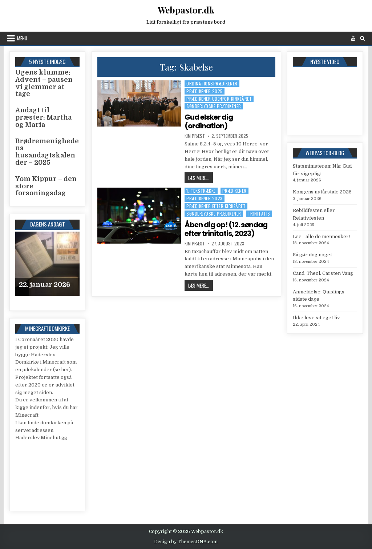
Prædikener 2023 (204, 198)
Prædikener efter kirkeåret (216, 206)
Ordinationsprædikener (212, 83)
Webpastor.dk (186, 10)
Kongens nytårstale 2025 (322, 192)
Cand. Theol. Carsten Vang (323, 273)
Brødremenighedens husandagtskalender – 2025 (47, 151)
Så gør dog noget (312, 254)
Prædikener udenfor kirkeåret (219, 99)
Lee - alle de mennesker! (321, 236)
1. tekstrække (201, 191)
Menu (22, 38)
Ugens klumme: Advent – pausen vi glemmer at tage (44, 83)
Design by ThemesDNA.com (186, 541)
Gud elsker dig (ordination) (209, 121)
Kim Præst (195, 136)
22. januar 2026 (44, 284)
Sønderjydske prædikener (213, 106)
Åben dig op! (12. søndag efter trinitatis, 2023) (226, 229)
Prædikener (234, 191)
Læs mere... (200, 177)
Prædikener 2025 (204, 91)
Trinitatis (259, 214)
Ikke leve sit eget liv (316, 317)
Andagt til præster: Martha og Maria (43, 117)
